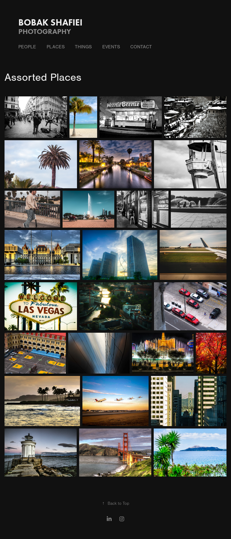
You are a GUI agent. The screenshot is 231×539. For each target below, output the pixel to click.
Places (56, 47)
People (27, 47)
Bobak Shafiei (50, 22)
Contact (141, 47)
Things (83, 47)
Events (111, 47)
